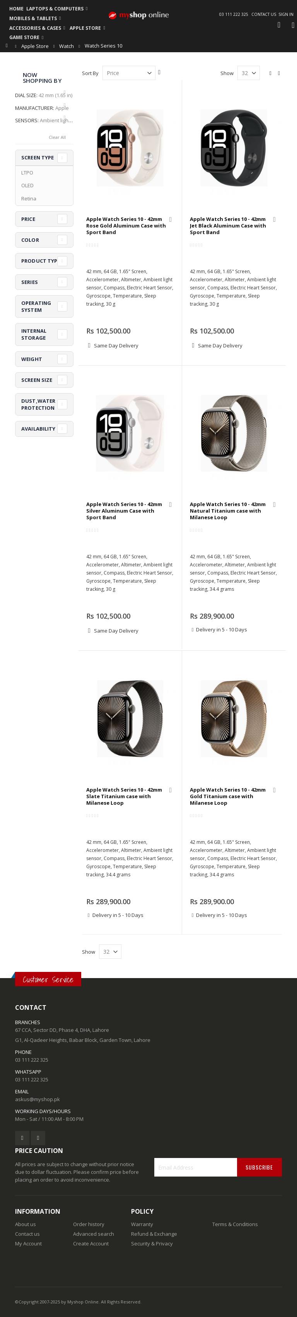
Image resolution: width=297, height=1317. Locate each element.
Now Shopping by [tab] (42, 77)
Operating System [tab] (36, 306)
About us (25, 1224)
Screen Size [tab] (36, 379)
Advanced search (93, 1233)
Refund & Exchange (154, 1233)
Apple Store (35, 46)
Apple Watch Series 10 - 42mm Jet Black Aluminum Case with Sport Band (228, 226)
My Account (28, 1243)
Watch (66, 46)
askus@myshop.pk (37, 1099)
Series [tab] (29, 282)
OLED (27, 185)
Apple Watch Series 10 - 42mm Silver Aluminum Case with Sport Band (124, 511)
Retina (28, 198)
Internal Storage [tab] (33, 334)
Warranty (142, 1224)
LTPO (27, 172)
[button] (170, 220)
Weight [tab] (31, 359)
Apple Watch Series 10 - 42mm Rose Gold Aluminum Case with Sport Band (126, 226)
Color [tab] (30, 239)
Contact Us (263, 14)
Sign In (286, 14)
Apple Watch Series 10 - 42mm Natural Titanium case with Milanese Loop (228, 511)
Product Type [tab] (40, 260)
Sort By (90, 73)
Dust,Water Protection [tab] (38, 404)
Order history (88, 1224)
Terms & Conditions (235, 1224)
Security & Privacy (152, 1243)
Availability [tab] (38, 428)
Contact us (27, 1233)
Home (9, 45)
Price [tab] (28, 219)
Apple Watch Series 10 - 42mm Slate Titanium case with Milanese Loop (124, 796)
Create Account (91, 1243)
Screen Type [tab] (37, 157)
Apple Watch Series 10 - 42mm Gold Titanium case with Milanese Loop (228, 796)
